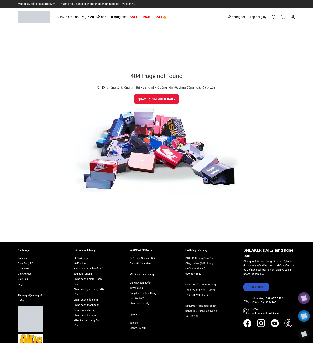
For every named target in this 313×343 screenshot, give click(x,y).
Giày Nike (23, 268)
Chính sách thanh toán (86, 304)
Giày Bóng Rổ (25, 263)
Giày (61, 17)
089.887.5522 (193, 273)
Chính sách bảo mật (85, 315)
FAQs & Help (81, 258)
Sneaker (22, 258)
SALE (134, 17)
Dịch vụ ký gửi (138, 327)
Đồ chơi (101, 17)
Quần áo (72, 17)
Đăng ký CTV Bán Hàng (143, 293)
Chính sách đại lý (139, 303)
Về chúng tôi (236, 17)
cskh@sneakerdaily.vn (266, 313)
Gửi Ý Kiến (256, 287)
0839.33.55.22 (200, 294)
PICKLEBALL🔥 (155, 17)
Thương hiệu (118, 17)
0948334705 (268, 302)
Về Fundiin (80, 263)
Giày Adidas (24, 273)
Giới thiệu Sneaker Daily (143, 258)
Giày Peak (23, 278)
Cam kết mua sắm (140, 263)
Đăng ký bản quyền (140, 282)
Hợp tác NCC (137, 298)
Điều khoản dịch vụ (84, 310)
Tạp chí (134, 322)
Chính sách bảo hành (86, 299)
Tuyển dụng (136, 287)
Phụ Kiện (87, 17)
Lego (21, 284)
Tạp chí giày (258, 17)
